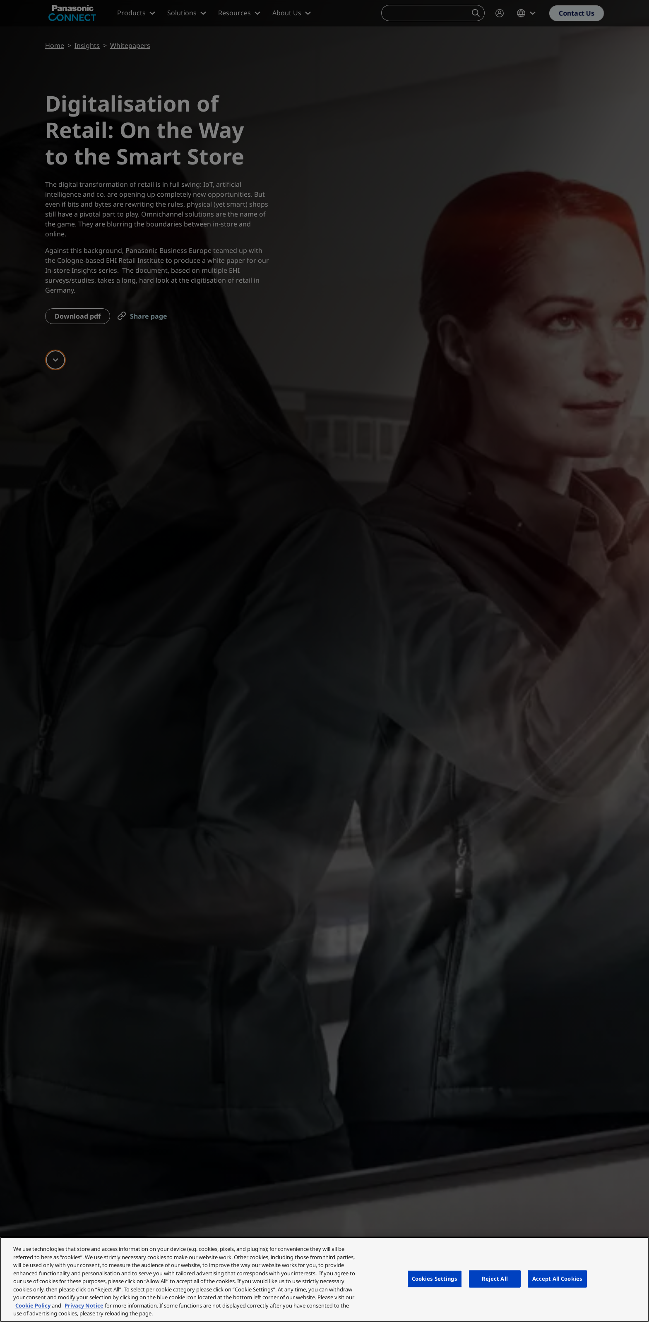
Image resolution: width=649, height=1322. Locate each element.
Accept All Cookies (557, 1278)
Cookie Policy (32, 1305)
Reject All (495, 1278)
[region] (324, 1279)
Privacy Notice (84, 1305)
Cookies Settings (434, 1278)
